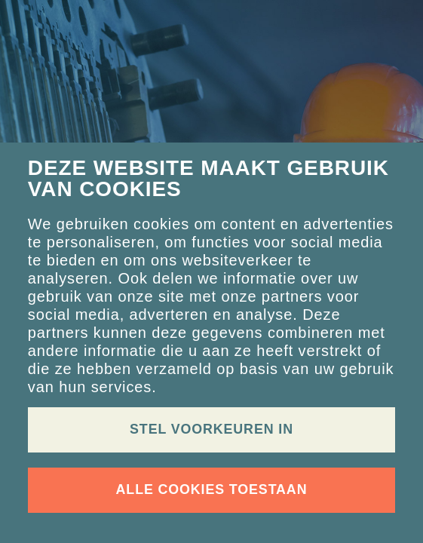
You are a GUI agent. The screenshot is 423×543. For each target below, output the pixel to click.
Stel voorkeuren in (211, 429)
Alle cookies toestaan (212, 489)
